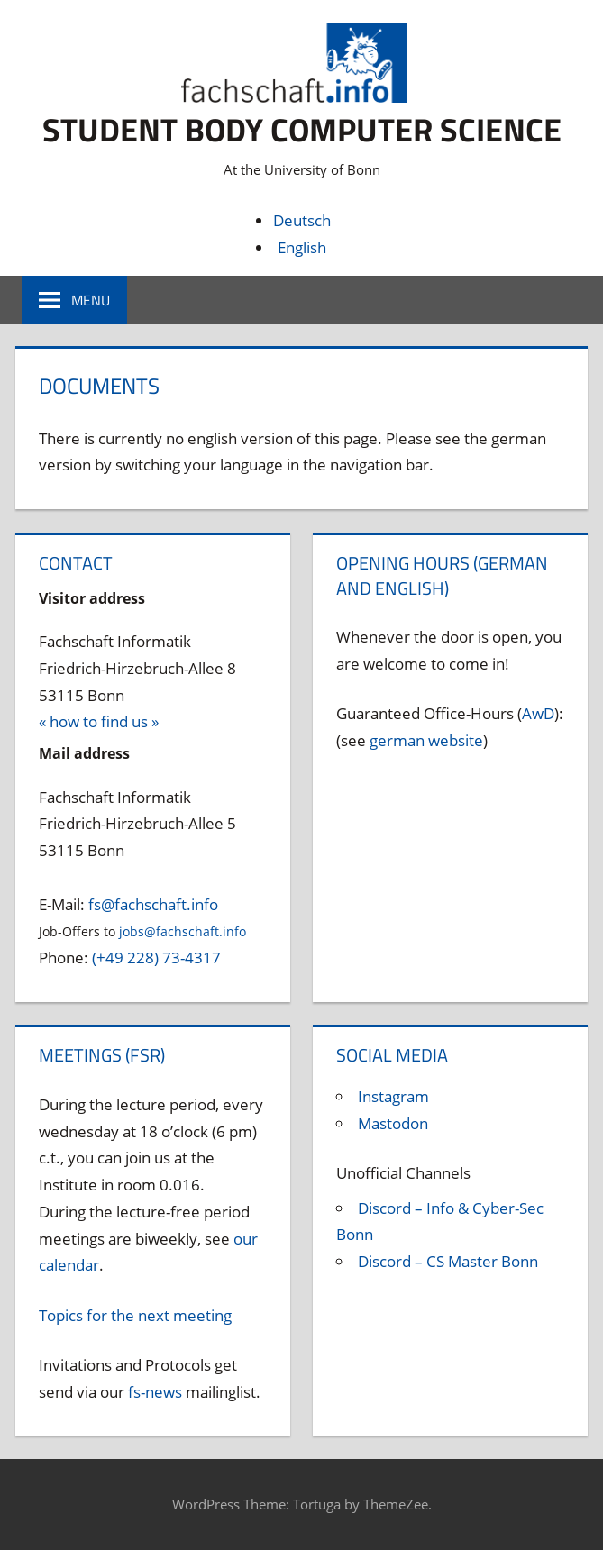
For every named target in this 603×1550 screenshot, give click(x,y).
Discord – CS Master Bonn (448, 1261)
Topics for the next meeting (135, 1314)
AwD (538, 713)
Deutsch (302, 219)
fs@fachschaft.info (153, 903)
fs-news (155, 1391)
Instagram (393, 1096)
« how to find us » (99, 721)
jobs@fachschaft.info (182, 931)
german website (426, 739)
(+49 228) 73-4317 (156, 957)
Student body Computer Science (302, 129)
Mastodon (393, 1123)
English (302, 246)
